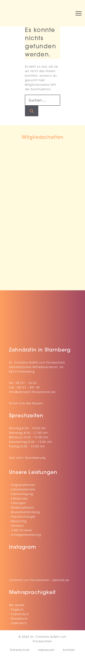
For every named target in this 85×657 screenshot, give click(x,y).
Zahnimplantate (23, 489)
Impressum (46, 650)
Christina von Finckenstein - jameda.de (39, 580)
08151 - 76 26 (26, 383)
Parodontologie (23, 517)
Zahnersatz (19, 498)
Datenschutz (19, 650)
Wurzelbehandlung (25, 512)
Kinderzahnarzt (22, 508)
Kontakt (69, 650)
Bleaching (19, 521)
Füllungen (18, 503)
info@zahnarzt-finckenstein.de (32, 392)
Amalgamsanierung (26, 535)
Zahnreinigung (22, 494)
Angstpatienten (23, 485)
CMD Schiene (21, 530)
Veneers (17, 526)
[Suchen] (31, 111)
